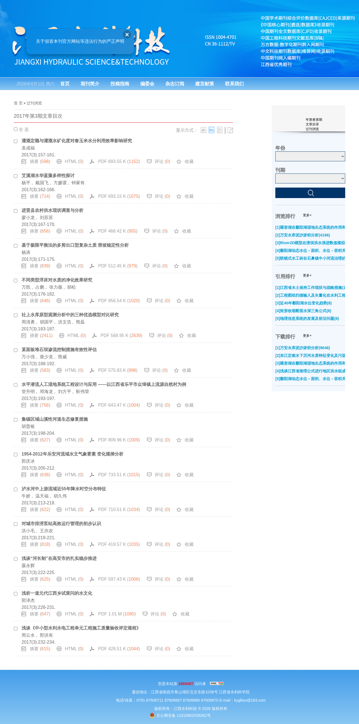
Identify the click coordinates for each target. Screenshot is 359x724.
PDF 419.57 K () (119, 544)
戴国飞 (42, 182)
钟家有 (78, 182)
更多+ (307, 215)
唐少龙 (46, 356)
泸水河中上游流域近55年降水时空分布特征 (64, 488)
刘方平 (64, 391)
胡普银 (28, 426)
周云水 (28, 635)
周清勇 (28, 322)
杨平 (26, 182)
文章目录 (312, 124)
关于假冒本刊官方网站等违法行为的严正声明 (77, 38)
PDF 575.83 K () (117, 370)
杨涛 (26, 252)
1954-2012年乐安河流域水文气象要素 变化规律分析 (72, 454)
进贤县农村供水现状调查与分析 (52, 210)
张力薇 (55, 287)
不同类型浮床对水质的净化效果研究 (57, 280)
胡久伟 (60, 496)
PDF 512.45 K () (117, 266)
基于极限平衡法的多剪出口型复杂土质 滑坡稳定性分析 (75, 245)
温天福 (42, 496)
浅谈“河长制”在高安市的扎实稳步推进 (59, 558)
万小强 (28, 356)
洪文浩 (64, 322)
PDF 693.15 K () (119, 196)
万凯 (26, 287)
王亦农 (46, 530)
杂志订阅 (174, 83)
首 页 (18, 103)
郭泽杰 (28, 600)
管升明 (28, 391)
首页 (65, 83)
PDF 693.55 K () (119, 161)
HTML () (74, 161)
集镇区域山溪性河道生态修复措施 (55, 419)
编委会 (147, 83)
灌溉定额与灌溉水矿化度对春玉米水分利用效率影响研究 (77, 140)
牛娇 (26, 496)
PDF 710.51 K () (119, 509)
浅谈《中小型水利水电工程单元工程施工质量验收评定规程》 (81, 628)
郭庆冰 (28, 461)
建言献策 (204, 83)
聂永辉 (28, 565)
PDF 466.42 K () (117, 231)
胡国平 (46, 322)
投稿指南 (119, 83)
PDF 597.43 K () (119, 579)
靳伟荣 (82, 391)
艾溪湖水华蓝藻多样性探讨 (48, 175)
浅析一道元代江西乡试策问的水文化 (57, 593)
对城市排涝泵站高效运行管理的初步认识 (61, 523)
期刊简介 (90, 83)
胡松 (71, 287)
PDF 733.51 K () (119, 474)
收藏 (189, 161)
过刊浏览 (34, 103)
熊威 (62, 356)
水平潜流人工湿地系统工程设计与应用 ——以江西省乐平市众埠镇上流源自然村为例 (104, 384)
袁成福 (28, 148)
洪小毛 (28, 530)
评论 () (162, 161)
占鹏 (39, 287)
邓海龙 (46, 391)
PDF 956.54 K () (119, 300)
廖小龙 (28, 217)
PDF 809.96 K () (119, 440)
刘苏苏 (46, 217)
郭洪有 (46, 635)
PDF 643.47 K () (119, 405)
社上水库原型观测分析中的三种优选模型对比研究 (70, 314)
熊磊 (80, 322)
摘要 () (40, 161)
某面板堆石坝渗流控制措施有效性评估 (59, 349)
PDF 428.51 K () (119, 648)
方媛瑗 (60, 182)
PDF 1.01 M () (117, 614)
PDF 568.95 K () (121, 335)
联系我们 (234, 83)
